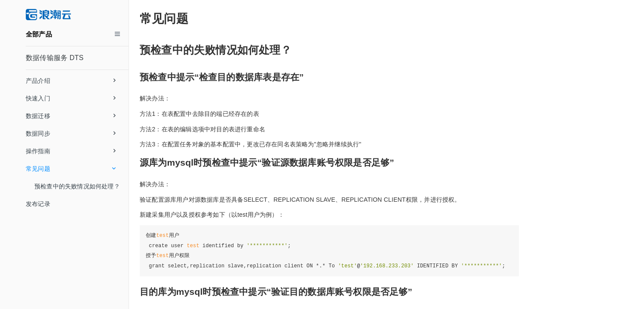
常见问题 (71, 168)
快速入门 (71, 98)
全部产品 (39, 34)
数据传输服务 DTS (54, 57)
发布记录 (38, 203)
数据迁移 (71, 115)
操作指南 (71, 151)
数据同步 (71, 133)
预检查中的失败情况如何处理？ (77, 186)
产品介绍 (71, 80)
